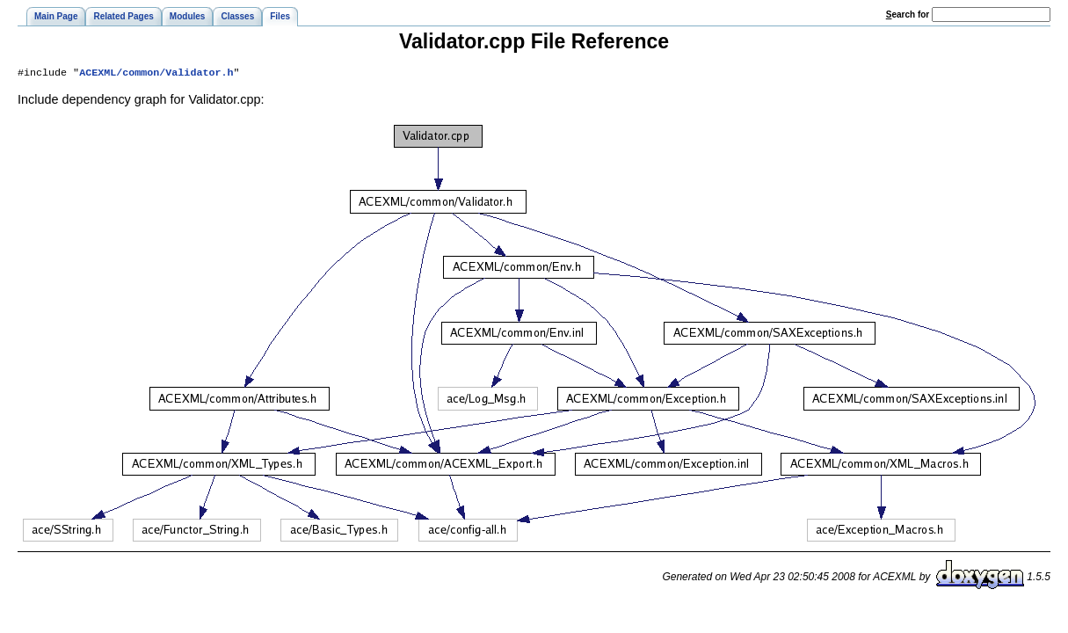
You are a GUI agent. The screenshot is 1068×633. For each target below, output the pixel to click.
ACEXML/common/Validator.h (156, 74)
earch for (907, 14)
